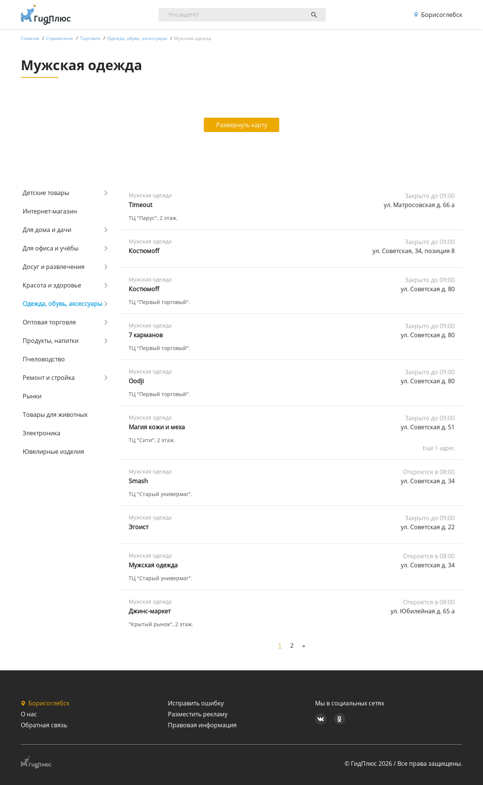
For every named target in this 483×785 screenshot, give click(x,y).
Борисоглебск (438, 15)
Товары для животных (55, 414)
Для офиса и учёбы (50, 248)
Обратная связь (44, 725)
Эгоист (138, 527)
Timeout (140, 205)
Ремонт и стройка (49, 377)
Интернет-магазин (50, 211)
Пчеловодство (44, 359)
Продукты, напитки (50, 340)
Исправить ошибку (196, 703)
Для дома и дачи (47, 230)
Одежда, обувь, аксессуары (62, 304)
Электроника (41, 433)
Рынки (32, 396)
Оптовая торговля (49, 322)
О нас (29, 714)
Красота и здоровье (52, 285)
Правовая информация (202, 725)
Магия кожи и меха (157, 427)
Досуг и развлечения (54, 267)
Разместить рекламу (198, 714)
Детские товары (46, 193)
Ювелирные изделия (53, 451)
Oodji (136, 381)
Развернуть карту (241, 125)
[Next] (304, 645)
